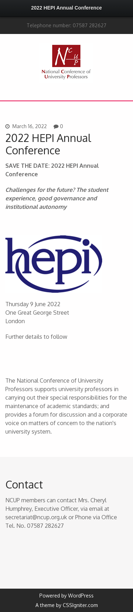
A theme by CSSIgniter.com (66, 605)
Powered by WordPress (66, 596)
